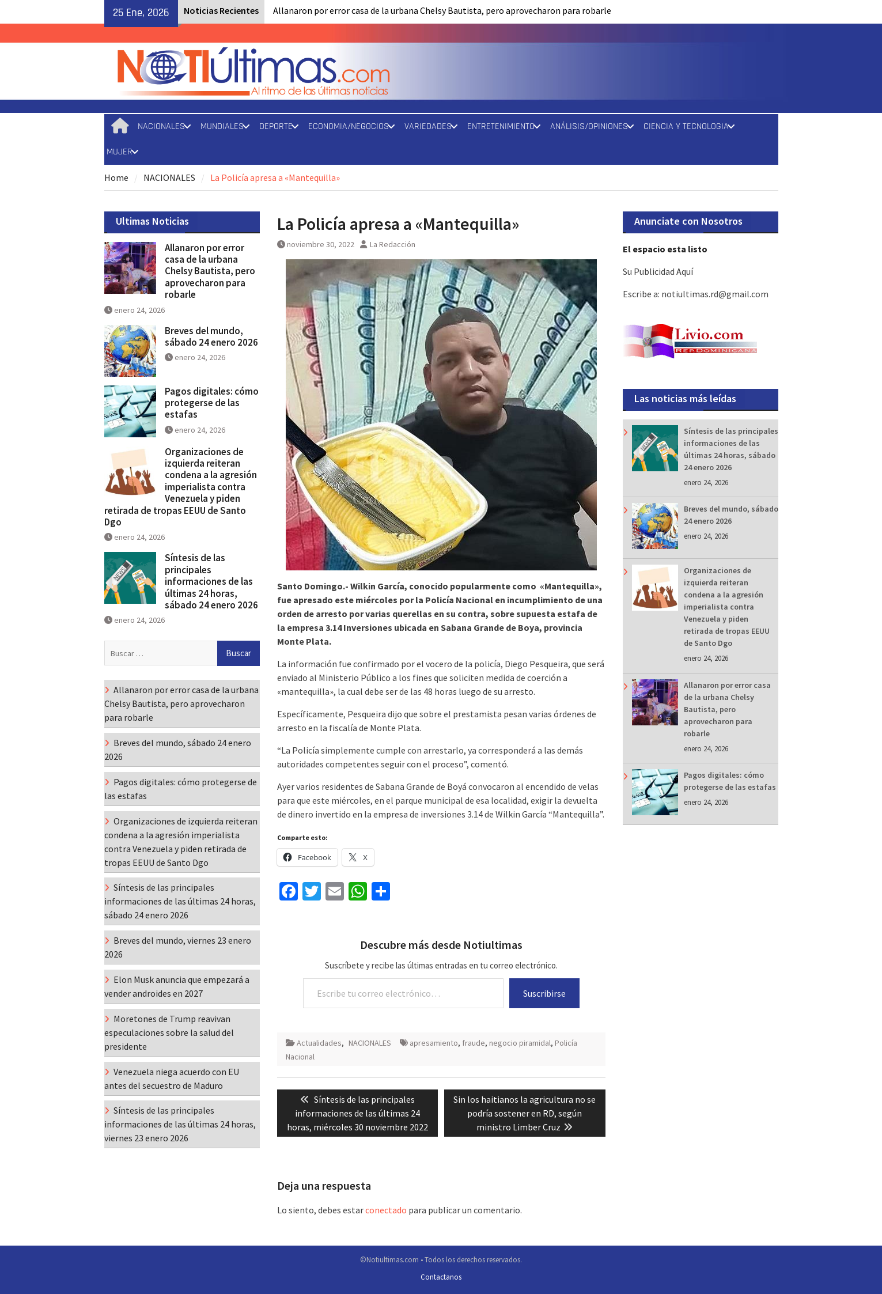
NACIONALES (161, 126)
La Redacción (392, 244)
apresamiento (434, 1043)
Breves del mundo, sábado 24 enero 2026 (211, 336)
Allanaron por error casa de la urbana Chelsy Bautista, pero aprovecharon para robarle (442, 10)
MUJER (120, 152)
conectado (386, 1210)
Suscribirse (544, 993)
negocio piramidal (520, 1043)
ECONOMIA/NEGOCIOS (348, 126)
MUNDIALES (222, 126)
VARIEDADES (428, 126)
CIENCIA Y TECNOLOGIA (686, 126)
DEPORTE (276, 126)
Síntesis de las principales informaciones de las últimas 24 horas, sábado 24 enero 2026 (211, 581)
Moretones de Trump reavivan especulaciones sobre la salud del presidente (169, 1032)
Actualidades (319, 1043)
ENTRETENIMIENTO (501, 126)
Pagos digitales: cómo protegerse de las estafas (212, 403)
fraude (473, 1043)
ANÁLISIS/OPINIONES (589, 126)
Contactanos (441, 1277)
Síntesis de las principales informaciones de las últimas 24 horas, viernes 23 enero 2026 (180, 1124)
